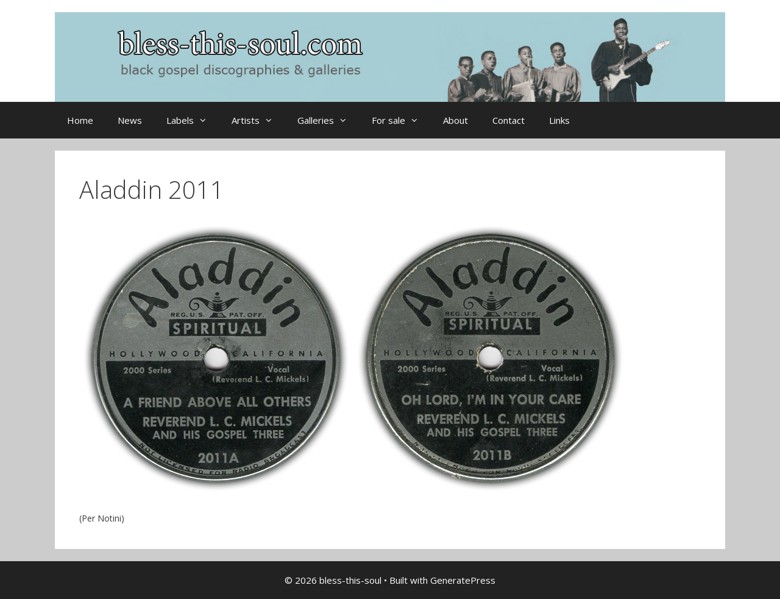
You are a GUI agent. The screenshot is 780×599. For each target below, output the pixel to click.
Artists (258, 120)
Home (80, 120)
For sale (401, 120)
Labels (192, 120)
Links (559, 120)
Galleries (328, 120)
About (455, 120)
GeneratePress (462, 580)
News (130, 120)
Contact (508, 120)
